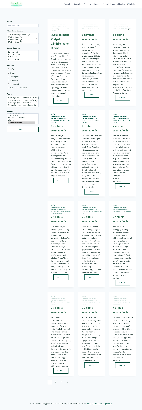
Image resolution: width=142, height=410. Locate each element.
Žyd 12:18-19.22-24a (58, 213)
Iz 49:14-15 (62, 29)
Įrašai (53, 23)
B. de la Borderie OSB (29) (21, 122)
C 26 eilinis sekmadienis (89, 209)
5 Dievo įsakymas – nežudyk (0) (21, 102)
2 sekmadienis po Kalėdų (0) (21, 35)
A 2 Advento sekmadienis (121, 118)
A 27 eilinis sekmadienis (120, 209)
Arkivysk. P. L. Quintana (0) (21, 118)
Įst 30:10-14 (55, 120)
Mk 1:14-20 (116, 304)
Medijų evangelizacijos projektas (99, 403)
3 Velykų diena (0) (21, 39)
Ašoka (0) (21, 120)
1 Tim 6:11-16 (86, 211)
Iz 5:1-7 (121, 211)
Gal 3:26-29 (116, 29)
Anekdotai (14, 80)
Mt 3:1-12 (123, 120)
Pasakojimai (14, 77)
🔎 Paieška (131, 4)
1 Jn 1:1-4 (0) (21, 52)
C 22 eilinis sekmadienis (58, 209)
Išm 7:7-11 (54, 302)
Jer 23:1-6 (93, 120)
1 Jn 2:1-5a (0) (21, 59)
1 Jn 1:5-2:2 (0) (21, 54)
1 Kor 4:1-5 (54, 29)
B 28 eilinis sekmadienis (58, 300)
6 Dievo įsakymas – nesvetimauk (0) (21, 105)
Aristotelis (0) (21, 115)
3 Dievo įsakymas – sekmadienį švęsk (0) (21, 100)
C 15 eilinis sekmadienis (58, 118)
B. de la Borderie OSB (58, 25)
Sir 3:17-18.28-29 (65, 211)
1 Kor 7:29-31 (117, 302)
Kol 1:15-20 (63, 120)
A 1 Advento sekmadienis (90, 27)
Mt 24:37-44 (92, 29)
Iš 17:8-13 (95, 302)
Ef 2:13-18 (85, 120)
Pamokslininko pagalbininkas (114, 4)
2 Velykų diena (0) (21, 37)
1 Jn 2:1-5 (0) (21, 57)
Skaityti (62, 101)
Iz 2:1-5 (84, 29)
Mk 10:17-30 (62, 302)
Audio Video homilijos (18, 88)
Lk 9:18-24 (124, 29)
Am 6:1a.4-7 (95, 211)
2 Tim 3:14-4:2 (86, 302)
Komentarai (14, 84)
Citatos (12, 73)
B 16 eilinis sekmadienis (89, 118)
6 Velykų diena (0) (21, 42)
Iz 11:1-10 (116, 120)
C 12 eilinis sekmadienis (120, 27)
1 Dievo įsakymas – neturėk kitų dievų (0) (21, 98)
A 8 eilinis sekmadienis (58, 27)
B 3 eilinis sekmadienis (120, 300)
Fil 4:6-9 (115, 211)
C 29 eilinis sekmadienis (89, 300)
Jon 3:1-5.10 (127, 302)
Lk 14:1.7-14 (55, 211)
